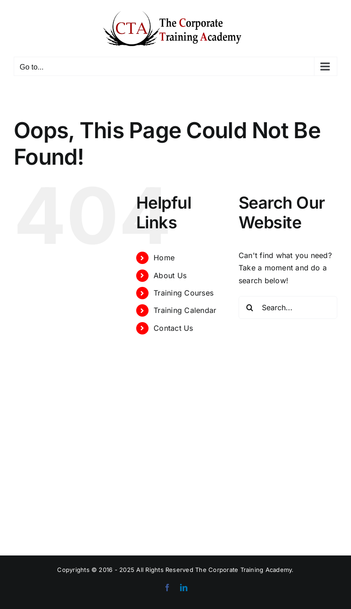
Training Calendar (185, 310)
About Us (170, 275)
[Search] (250, 307)
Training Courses (183, 292)
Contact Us (173, 328)
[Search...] (288, 307)
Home (164, 257)
